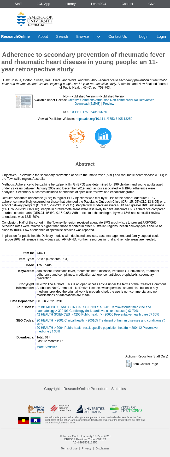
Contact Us (117, 36)
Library (71, 4)
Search (62, 36)
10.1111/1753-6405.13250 (88, 112)
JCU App (43, 4)
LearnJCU (98, 4)
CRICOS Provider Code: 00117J (85, 439)
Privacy (86, 448)
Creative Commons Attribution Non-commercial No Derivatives (111, 100)
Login (143, 36)
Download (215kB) (88, 104)
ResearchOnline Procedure (85, 389)
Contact (127, 4)
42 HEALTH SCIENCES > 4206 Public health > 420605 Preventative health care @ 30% (98, 314)
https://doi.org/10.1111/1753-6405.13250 (104, 119)
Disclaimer (102, 448)
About (43, 36)
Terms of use (69, 448)
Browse (82, 36)
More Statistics (47, 347)
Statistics (118, 389)
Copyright (52, 389)
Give (151, 4)
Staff (18, 4)
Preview (108, 104)
